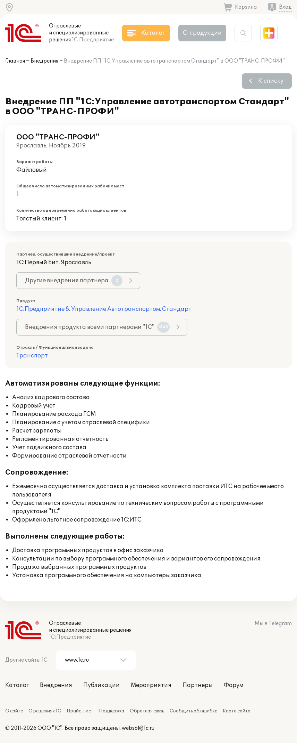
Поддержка (111, 711)
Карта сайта (237, 711)
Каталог (17, 685)
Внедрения (44, 61)
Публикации (101, 685)
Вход (285, 7)
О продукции (202, 33)
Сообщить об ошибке (193, 711)
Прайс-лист (80, 711)
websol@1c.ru (138, 728)
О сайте (14, 711)
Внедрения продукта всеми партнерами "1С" (97, 327)
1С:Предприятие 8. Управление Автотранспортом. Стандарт (104, 309)
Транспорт (32, 355)
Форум (233, 685)
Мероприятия (151, 685)
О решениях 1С (44, 711)
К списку (270, 81)
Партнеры (198, 685)
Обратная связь (147, 711)
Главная (15, 61)
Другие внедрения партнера (73, 280)
